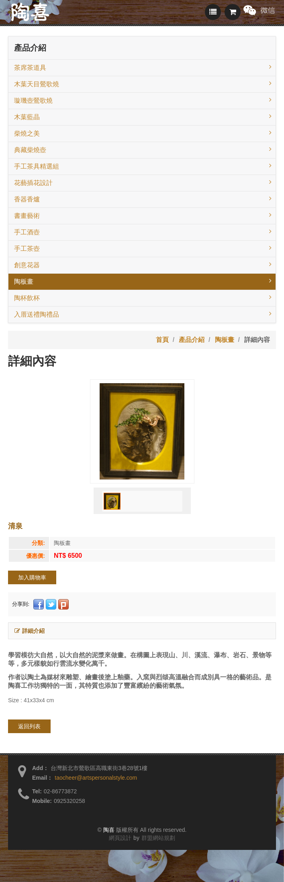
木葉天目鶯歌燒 (143, 83)
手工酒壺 (143, 231)
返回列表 (29, 726)
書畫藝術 (143, 215)
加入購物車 (32, 577)
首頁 (162, 339)
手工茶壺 (143, 248)
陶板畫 (143, 281)
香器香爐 (143, 198)
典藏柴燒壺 (143, 149)
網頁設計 (120, 838)
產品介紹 (191, 339)
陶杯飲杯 (143, 297)
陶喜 (108, 830)
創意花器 (143, 264)
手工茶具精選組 (143, 166)
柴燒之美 (143, 133)
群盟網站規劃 (158, 838)
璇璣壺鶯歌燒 (143, 100)
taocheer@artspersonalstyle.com (96, 777)
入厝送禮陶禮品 (143, 314)
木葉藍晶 (143, 116)
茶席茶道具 (143, 67)
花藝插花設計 (143, 182)
